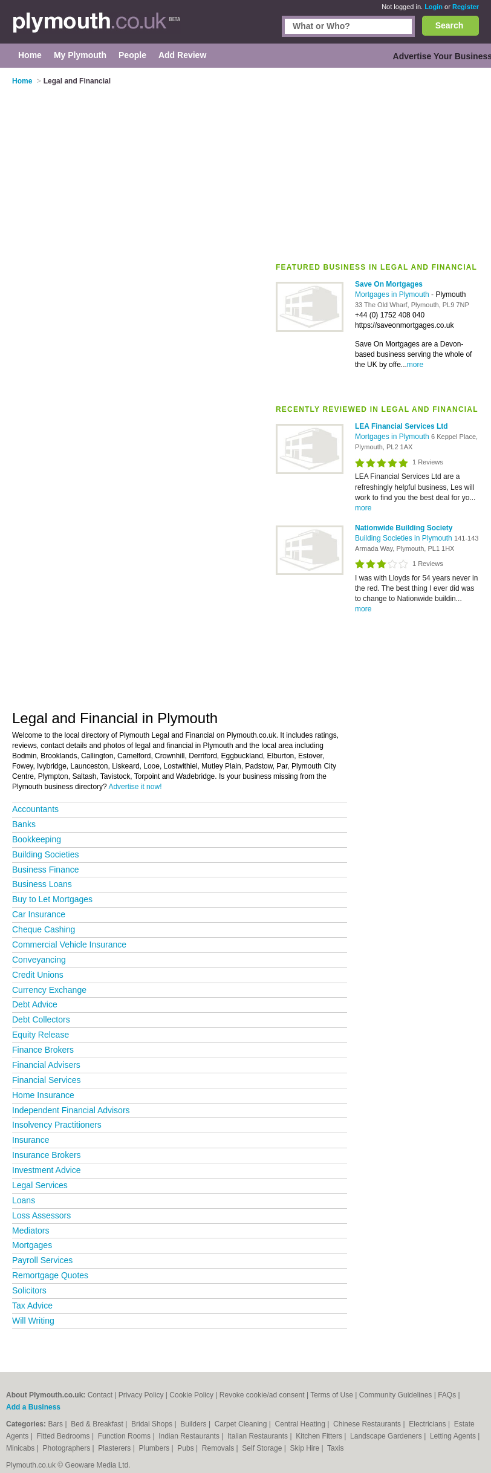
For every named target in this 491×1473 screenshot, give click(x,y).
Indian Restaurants (189, 1436)
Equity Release (40, 1034)
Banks (24, 824)
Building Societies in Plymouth (404, 538)
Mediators (30, 1230)
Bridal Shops (152, 1424)
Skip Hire (305, 1448)
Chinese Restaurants (368, 1424)
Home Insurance (43, 1095)
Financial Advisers (46, 1065)
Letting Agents (454, 1436)
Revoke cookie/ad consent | (264, 1395)
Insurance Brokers (46, 1155)
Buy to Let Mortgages (52, 899)
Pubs (186, 1448)
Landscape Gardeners (387, 1436)
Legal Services (40, 1185)
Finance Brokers (43, 1050)
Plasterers (115, 1448)
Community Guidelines (395, 1395)
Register (465, 6)
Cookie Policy (191, 1395)
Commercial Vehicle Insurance (69, 944)
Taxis (335, 1448)
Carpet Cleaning (242, 1424)
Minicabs (21, 1448)
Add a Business (33, 1407)
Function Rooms (125, 1436)
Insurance (30, 1140)
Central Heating (301, 1424)
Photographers (67, 1448)
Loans (23, 1200)
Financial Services (46, 1080)
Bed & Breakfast (98, 1424)
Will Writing (33, 1320)
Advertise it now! (134, 786)
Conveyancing (39, 959)
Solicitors (29, 1290)
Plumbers (155, 1448)
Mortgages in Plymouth (393, 294)
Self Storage (263, 1448)
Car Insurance (38, 914)
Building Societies (45, 854)
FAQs (447, 1395)
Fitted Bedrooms (64, 1436)
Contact (100, 1395)
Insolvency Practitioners (57, 1125)
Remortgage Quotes (50, 1275)
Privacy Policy (141, 1395)
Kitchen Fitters (320, 1436)
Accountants (35, 809)
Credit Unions (37, 975)
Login (433, 6)
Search (449, 25)
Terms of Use (331, 1395)
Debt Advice (34, 1004)
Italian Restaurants (258, 1436)
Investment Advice (46, 1170)
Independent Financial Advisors (71, 1110)
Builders (194, 1424)
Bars (56, 1424)
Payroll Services (42, 1260)
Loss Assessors (41, 1215)
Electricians (428, 1424)
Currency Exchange (49, 990)
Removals (219, 1448)
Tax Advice (32, 1305)
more (415, 364)
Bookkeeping (36, 839)
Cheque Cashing (43, 929)
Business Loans (42, 884)
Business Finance (45, 869)
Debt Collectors (41, 1019)
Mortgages (32, 1245)
